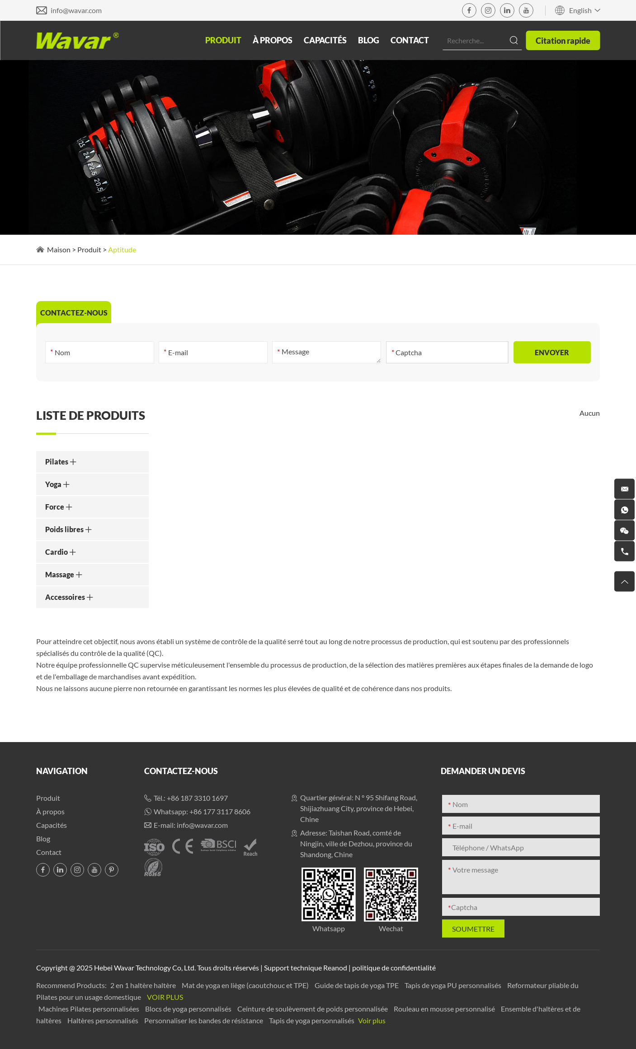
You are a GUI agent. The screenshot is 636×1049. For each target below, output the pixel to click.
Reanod (335, 967)
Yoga (57, 484)
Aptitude (122, 249)
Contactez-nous (181, 771)
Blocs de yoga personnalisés (189, 1008)
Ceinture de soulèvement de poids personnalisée (313, 1008)
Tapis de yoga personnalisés (312, 1020)
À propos (272, 40)
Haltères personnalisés (103, 1020)
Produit (223, 40)
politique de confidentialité (394, 967)
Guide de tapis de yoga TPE (357, 985)
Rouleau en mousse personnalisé (445, 1008)
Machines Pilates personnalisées (89, 1008)
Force (59, 506)
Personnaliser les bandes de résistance (204, 1020)
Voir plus (165, 997)
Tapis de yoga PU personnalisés (454, 985)
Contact (410, 40)
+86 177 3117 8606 (219, 811)
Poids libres (68, 529)
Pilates (61, 461)
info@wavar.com (76, 10)
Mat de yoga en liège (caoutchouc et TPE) (246, 985)
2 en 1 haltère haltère (143, 985)
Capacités (325, 40)
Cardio (60, 552)
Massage (64, 574)
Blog (368, 40)
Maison (59, 249)
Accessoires (69, 597)
